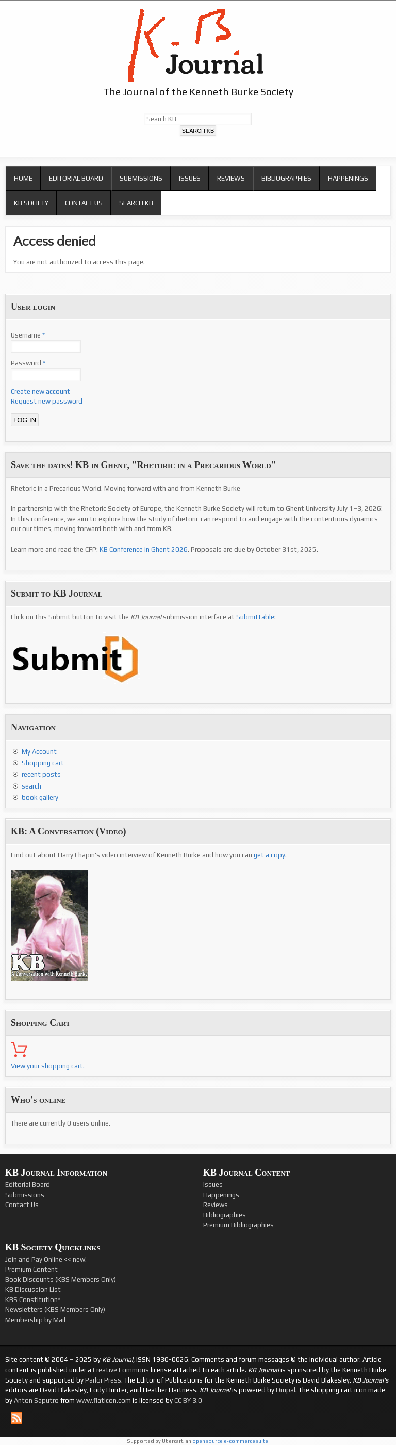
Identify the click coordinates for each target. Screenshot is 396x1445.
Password (28, 363)
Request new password (46, 401)
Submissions (141, 178)
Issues (190, 178)
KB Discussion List (33, 1289)
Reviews (231, 178)
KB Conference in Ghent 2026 (144, 549)
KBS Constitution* (32, 1300)
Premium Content (31, 1269)
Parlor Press (103, 1380)
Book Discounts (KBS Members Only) (60, 1279)
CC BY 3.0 (188, 1400)
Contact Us (84, 203)
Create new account (40, 391)
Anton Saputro (36, 1400)
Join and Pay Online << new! (46, 1259)
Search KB (136, 203)
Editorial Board (76, 178)
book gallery (40, 797)
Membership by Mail (35, 1320)
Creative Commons (121, 1370)
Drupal (285, 1390)
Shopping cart (43, 763)
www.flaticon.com (103, 1400)
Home (23, 178)
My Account (39, 752)
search (31, 786)
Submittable (255, 617)
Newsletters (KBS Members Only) (55, 1309)
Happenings (348, 178)
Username (28, 335)
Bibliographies (286, 178)
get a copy (269, 855)
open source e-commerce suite (230, 1441)
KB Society (31, 203)
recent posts (41, 774)
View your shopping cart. (48, 1066)
